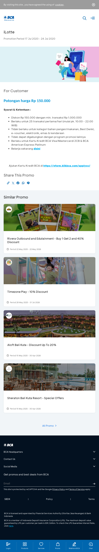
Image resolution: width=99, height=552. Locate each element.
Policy (49, 499)
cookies (59, 4)
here (11, 526)
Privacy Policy (58, 489)
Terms (91, 499)
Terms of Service (77, 489)
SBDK (7, 499)
